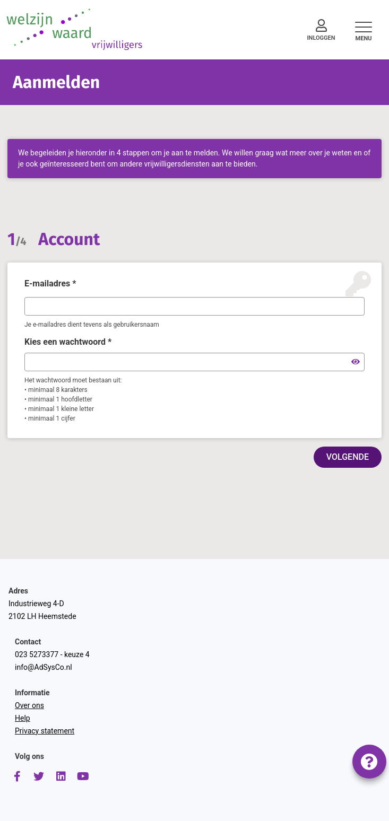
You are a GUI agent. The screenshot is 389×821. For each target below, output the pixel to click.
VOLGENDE (347, 457)
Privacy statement (44, 731)
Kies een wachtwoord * (67, 342)
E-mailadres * (50, 283)
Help (22, 718)
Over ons (29, 705)
